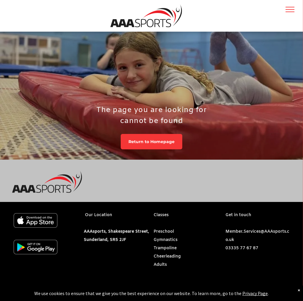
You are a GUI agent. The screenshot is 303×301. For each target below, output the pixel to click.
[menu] (290, 9)
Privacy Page (255, 295)
